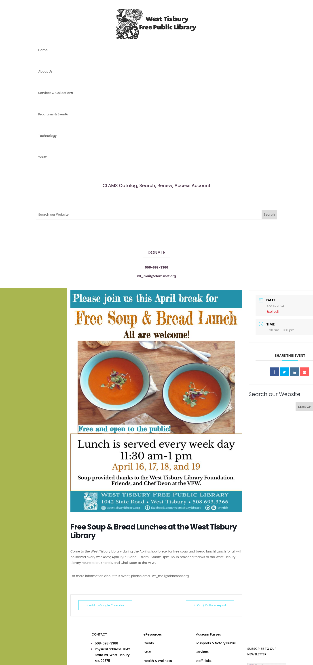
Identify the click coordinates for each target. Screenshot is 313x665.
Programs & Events (53, 114)
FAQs (147, 652)
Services (202, 652)
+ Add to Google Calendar (105, 605)
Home (43, 50)
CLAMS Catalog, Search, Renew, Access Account (156, 185)
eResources (153, 634)
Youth (42, 157)
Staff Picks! (203, 661)
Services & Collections (55, 93)
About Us (45, 71)
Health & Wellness (158, 661)
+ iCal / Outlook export (210, 605)
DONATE (156, 252)
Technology (47, 135)
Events (149, 643)
